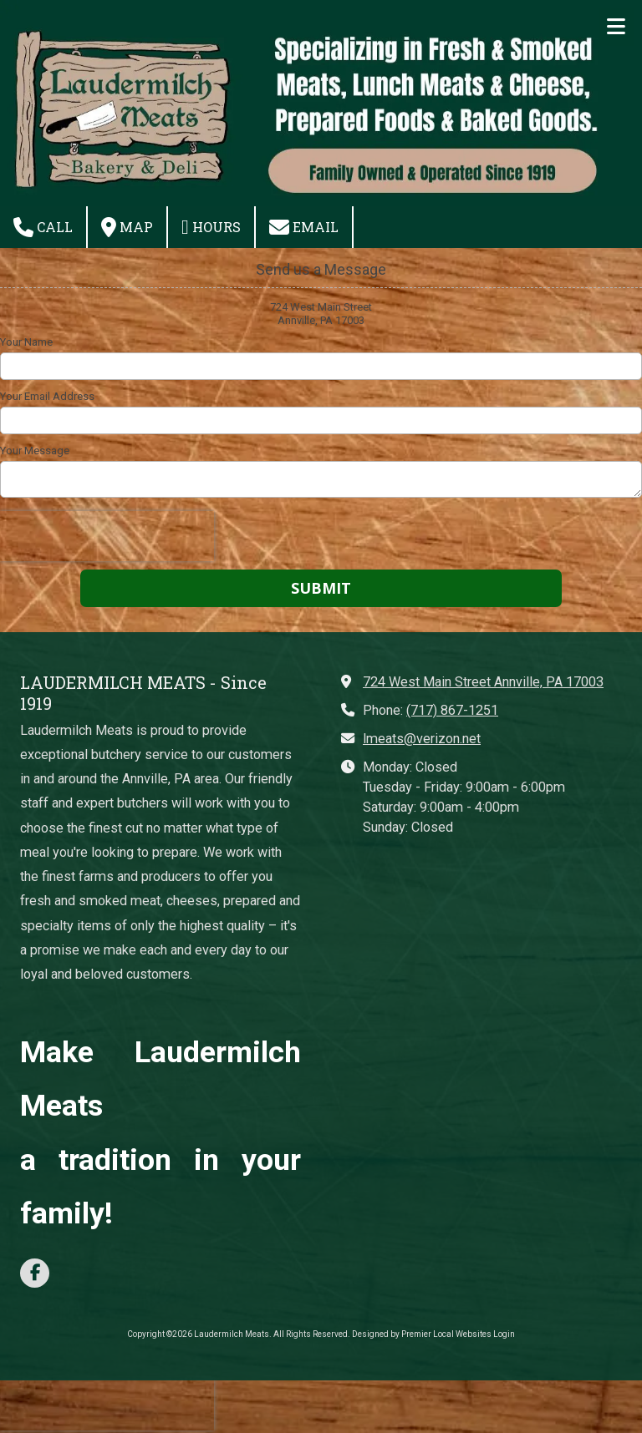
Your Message (34, 450)
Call (43, 227)
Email (304, 227)
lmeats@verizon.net (422, 739)
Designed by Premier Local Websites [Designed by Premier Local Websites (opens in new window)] (422, 1334)
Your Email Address (47, 396)
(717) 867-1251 (452, 710)
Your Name (26, 342)
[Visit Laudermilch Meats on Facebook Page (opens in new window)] (34, 1273)
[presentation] (107, 536)
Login (504, 1334)
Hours (211, 227)
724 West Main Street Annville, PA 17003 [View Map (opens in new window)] (483, 682)
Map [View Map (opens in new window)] (127, 227)
